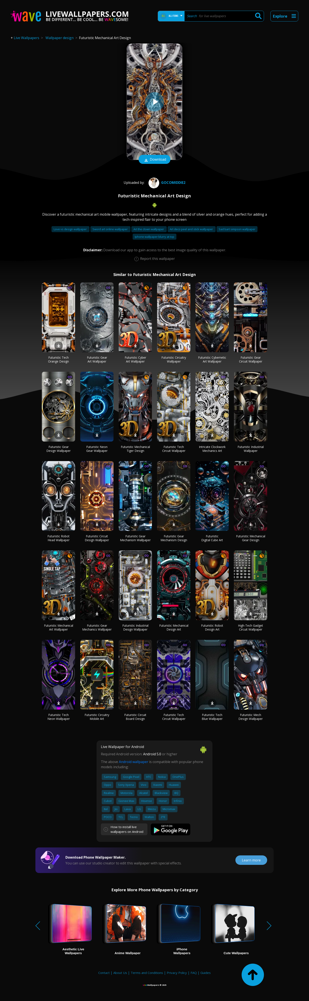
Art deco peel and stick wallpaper (192, 229)
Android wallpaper (133, 761)
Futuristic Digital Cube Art (212, 538)
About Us (120, 973)
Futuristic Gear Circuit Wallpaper (250, 359)
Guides (205, 973)
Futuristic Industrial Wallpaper (251, 449)
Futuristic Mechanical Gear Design (250, 538)
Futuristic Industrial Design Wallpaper (135, 627)
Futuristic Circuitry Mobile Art (97, 717)
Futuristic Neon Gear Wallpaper (97, 449)
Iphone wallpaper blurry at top (154, 237)
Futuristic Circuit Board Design (135, 717)
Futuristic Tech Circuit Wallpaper (173, 449)
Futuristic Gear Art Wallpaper (97, 359)
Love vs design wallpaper (70, 229)
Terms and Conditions (147, 973)
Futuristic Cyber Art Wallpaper (135, 359)
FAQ (194, 973)
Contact (104, 973)
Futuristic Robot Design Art (212, 627)
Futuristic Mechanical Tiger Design (135, 449)
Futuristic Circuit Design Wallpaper (97, 538)
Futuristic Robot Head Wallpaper (58, 538)
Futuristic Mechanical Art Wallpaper (58, 627)
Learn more (251, 860)
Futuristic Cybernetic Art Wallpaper (212, 359)
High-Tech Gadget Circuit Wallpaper (250, 627)
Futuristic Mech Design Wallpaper (250, 717)
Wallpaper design (59, 37)
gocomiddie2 (166, 182)
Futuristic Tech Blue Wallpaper (212, 717)
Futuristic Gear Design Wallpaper (58, 449)
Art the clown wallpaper (149, 229)
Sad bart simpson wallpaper (237, 229)
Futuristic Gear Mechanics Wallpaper (97, 627)
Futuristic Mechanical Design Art (173, 627)
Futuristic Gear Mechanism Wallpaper (135, 538)
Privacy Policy (177, 973)
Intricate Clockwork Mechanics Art (212, 449)
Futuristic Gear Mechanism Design (174, 538)
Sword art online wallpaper (110, 229)
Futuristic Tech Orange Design (58, 359)
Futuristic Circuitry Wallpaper (173, 359)
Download (154, 160)
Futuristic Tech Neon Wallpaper (58, 717)
